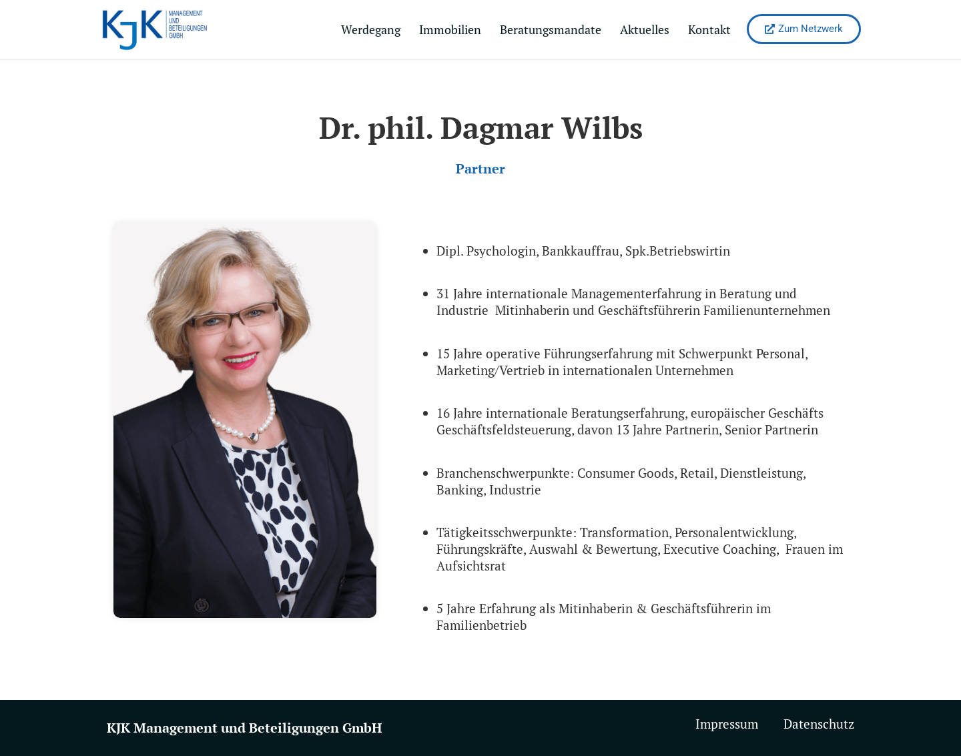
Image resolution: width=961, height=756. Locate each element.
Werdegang (370, 29)
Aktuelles (644, 29)
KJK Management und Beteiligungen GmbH (244, 728)
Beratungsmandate (550, 29)
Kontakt (709, 29)
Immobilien (450, 29)
